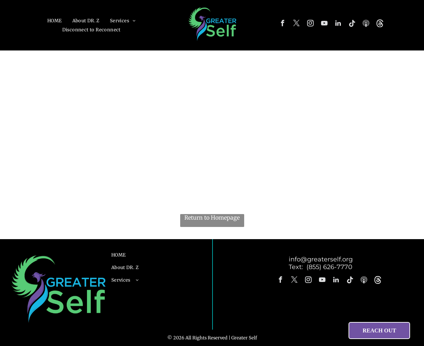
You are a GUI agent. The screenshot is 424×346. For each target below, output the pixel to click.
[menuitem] (54, 20)
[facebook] (282, 24)
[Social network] (380, 24)
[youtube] (324, 24)
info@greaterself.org (321, 259)
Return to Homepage (212, 217)
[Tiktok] (352, 24)
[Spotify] (366, 24)
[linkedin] (338, 24)
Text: (297, 267)
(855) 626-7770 (329, 267)
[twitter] (296, 24)
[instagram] (310, 24)
